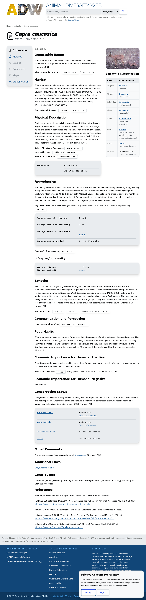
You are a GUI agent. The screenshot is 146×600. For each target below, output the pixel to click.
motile (58, 311)
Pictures (15, 56)
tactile (66, 324)
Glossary (53, 574)
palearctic (70, 72)
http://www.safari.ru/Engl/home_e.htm (59, 527)
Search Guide (74, 20)
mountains (78, 110)
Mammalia (123, 110)
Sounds (15, 63)
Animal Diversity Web (74, 5)
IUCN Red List (45, 412)
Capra (121, 143)
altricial (67, 251)
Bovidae (122, 129)
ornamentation (67, 156)
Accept (88, 592)
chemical (82, 324)
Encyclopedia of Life (44, 467)
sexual (40, 209)
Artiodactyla (125, 118)
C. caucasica (81, 454)
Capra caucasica (31, 26)
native (86, 72)
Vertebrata (124, 102)
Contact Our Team (62, 596)
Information (18, 50)
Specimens (17, 69)
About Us (53, 557)
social (72, 311)
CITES (40, 438)
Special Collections (58, 570)
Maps (14, 75)
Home (8, 26)
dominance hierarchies (95, 311)
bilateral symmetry (66, 152)
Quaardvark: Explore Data (61, 578)
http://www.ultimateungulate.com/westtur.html (64, 504)
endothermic (73, 148)
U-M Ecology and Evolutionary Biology (24, 561)
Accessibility (55, 583)
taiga (64, 110)
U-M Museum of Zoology (18, 557)
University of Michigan (16, 552)
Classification (19, 82)
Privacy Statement (57, 587)
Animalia (17, 26)
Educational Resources (60, 565)
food (60, 372)
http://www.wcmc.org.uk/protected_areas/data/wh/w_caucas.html (74, 518)
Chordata (123, 94)
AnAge (82, 234)
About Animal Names (59, 561)
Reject (103, 592)
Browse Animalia (57, 552)
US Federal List (46, 432)
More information (87, 415)
